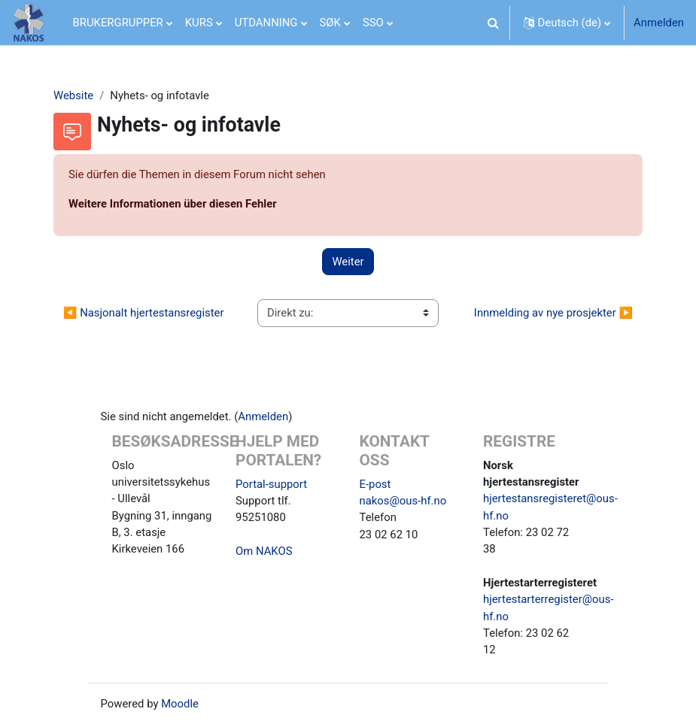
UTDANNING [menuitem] (266, 22)
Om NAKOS (264, 551)
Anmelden (659, 22)
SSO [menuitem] (373, 22)
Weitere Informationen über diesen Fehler (172, 204)
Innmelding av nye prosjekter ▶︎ (553, 313)
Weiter (347, 261)
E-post (375, 484)
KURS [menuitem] (199, 22)
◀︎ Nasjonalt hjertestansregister (143, 313)
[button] (493, 22)
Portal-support (271, 484)
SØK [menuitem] (330, 22)
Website (73, 95)
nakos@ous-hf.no (403, 500)
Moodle (180, 703)
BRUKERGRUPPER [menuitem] (118, 22)
